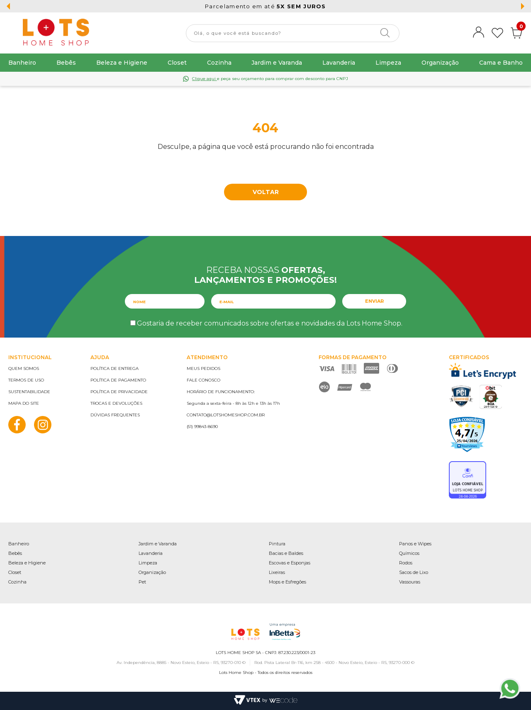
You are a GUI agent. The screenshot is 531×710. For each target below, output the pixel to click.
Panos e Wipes (415, 544)
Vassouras (409, 582)
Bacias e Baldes (286, 553)
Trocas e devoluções (116, 403)
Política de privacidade (119, 391)
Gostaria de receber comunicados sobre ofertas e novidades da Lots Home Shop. (269, 323)
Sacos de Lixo (413, 572)
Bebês (66, 62)
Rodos (405, 563)
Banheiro (22, 62)
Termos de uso (26, 380)
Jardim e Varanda (276, 62)
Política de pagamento (118, 380)
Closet (177, 62)
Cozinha (219, 62)
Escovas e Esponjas (289, 563)
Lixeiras (277, 572)
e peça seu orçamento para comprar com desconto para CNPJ (270, 78)
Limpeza (388, 62)
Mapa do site (23, 403)
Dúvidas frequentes (115, 415)
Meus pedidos (203, 368)
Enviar (374, 301)
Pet (142, 582)
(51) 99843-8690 (202, 426)
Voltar (266, 192)
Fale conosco (203, 380)
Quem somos (23, 368)
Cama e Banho (501, 62)
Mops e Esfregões (287, 582)
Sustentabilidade (29, 391)
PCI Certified (461, 396)
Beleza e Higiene (121, 62)
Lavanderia (338, 62)
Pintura (277, 544)
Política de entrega (114, 368)
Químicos (409, 553)
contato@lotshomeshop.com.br (226, 415)
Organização (440, 62)
